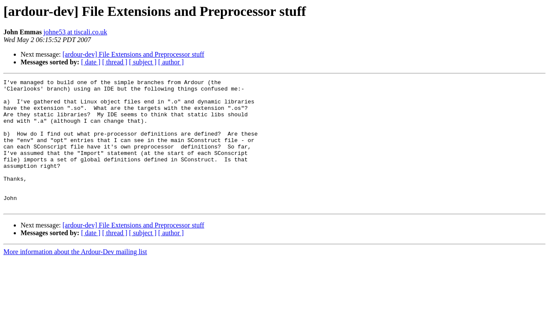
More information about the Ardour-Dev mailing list (75, 277)
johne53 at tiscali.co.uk (75, 32)
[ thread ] (114, 62)
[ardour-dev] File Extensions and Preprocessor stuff (133, 54)
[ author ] (171, 62)
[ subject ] (143, 62)
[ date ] (90, 62)
